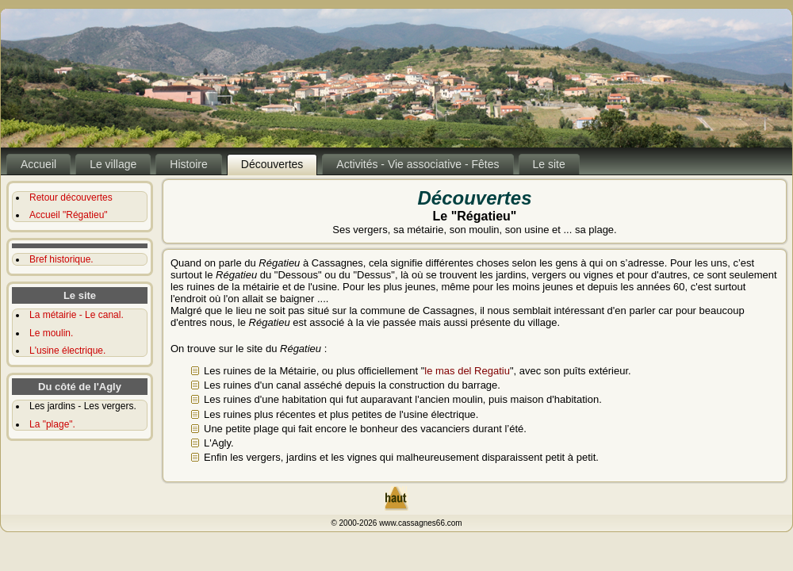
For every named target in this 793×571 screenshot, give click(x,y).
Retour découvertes (71, 197)
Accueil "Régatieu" (68, 214)
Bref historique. (61, 259)
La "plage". (52, 424)
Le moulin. (51, 333)
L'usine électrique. (67, 350)
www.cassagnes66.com (420, 523)
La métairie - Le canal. (76, 314)
